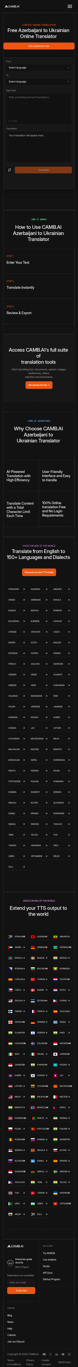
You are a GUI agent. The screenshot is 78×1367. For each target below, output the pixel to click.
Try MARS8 (49, 1253)
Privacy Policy (30, 1362)
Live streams (49, 1259)
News (10, 1321)
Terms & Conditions (14, 1362)
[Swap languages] (9, 169)
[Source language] (39, 67)
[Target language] (39, 81)
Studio (46, 1266)
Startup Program (51, 1279)
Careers (11, 1335)
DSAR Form (64, 1362)
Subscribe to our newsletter (20, 1275)
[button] (70, 6)
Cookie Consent (46, 1362)
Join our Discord (15, 1341)
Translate (43, 170)
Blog (9, 1315)
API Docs (48, 1272)
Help (9, 1328)
